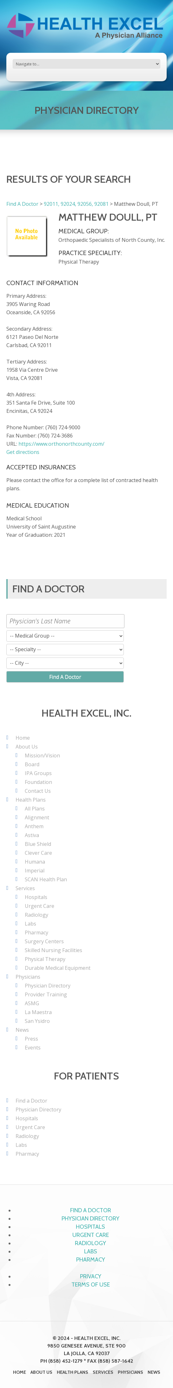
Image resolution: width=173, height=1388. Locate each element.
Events (33, 1047)
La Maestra (38, 1012)
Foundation (38, 782)
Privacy (90, 1276)
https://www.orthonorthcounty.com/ (61, 443)
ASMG (32, 1003)
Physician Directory (47, 985)
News (22, 1029)
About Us (27, 746)
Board (32, 764)
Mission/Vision (42, 755)
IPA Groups (38, 773)
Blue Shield (38, 844)
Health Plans (31, 799)
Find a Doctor (31, 1100)
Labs (30, 923)
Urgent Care (39, 905)
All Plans (35, 808)
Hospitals (36, 897)
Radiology (36, 914)
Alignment (37, 817)
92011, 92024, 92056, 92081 (76, 203)
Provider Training (46, 994)
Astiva (32, 835)
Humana (35, 861)
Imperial (34, 870)
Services (25, 888)
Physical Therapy (45, 959)
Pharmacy (36, 932)
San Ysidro (37, 1021)
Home (23, 737)
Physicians (28, 976)
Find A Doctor (22, 203)
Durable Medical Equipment (57, 967)
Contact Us (38, 790)
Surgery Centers (44, 941)
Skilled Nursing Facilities (53, 950)
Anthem (34, 826)
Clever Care (38, 852)
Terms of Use (90, 1284)
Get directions (22, 452)
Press (31, 1038)
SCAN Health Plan (46, 879)
